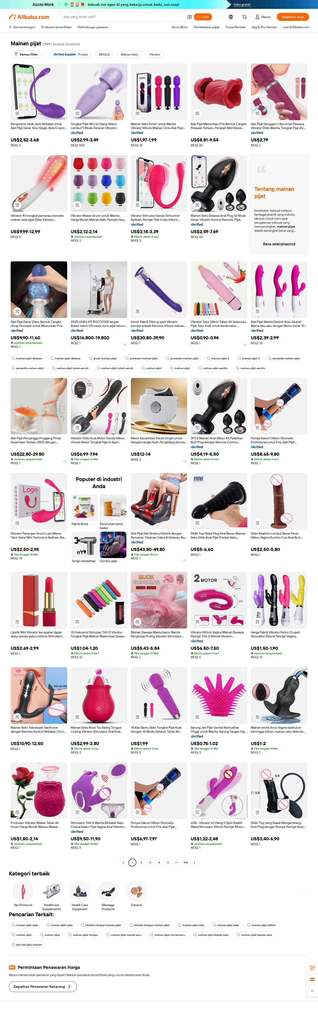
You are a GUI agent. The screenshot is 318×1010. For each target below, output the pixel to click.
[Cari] (203, 16)
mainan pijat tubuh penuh (70, 368)
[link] (312, 968)
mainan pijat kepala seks (210, 935)
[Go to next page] (194, 863)
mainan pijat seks (25, 925)
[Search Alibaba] (123, 16)
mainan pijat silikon (261, 925)
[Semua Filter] (26, 54)
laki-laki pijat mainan (27, 944)
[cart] (245, 17)
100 (185, 862)
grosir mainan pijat (103, 358)
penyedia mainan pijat (284, 358)
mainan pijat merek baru (123, 935)
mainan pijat (152, 368)
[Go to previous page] (124, 863)
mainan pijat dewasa (27, 358)
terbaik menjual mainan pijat (101, 925)
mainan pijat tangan (83, 935)
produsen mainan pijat (141, 358)
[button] (189, 17)
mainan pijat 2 (218, 358)
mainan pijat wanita (213, 368)
